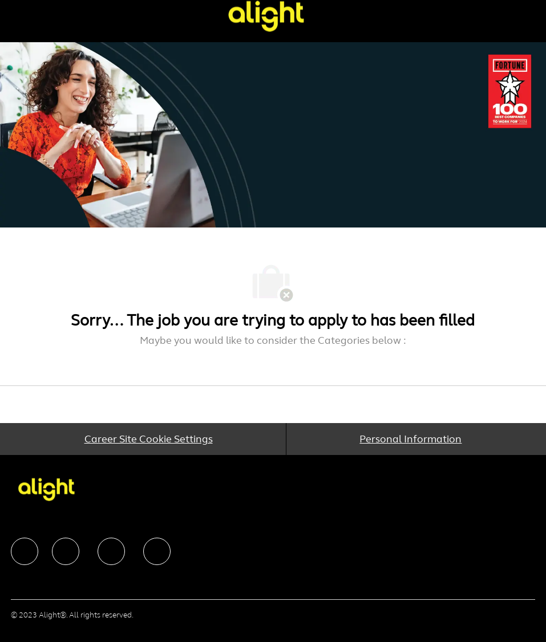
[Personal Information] (410, 439)
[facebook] (24, 551)
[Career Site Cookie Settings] (148, 439)
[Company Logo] (266, 16)
